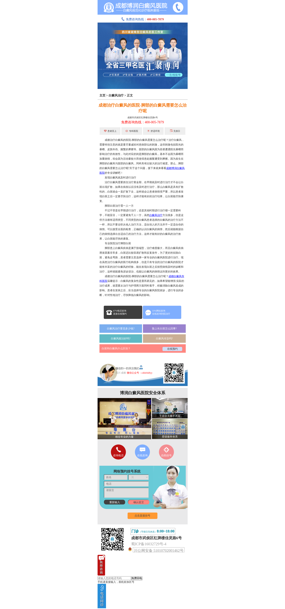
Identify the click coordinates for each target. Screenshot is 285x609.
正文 (130, 95)
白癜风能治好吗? (120, 338)
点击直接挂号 (142, 515)
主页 (102, 95)
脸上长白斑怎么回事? (164, 328)
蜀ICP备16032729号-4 (148, 544)
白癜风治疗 (116, 95)
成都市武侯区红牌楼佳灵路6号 (142, 117)
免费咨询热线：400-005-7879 (142, 122)
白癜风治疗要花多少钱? (120, 328)
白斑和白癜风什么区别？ (116, 348)
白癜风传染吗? (164, 338)
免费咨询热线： (142, 19)
